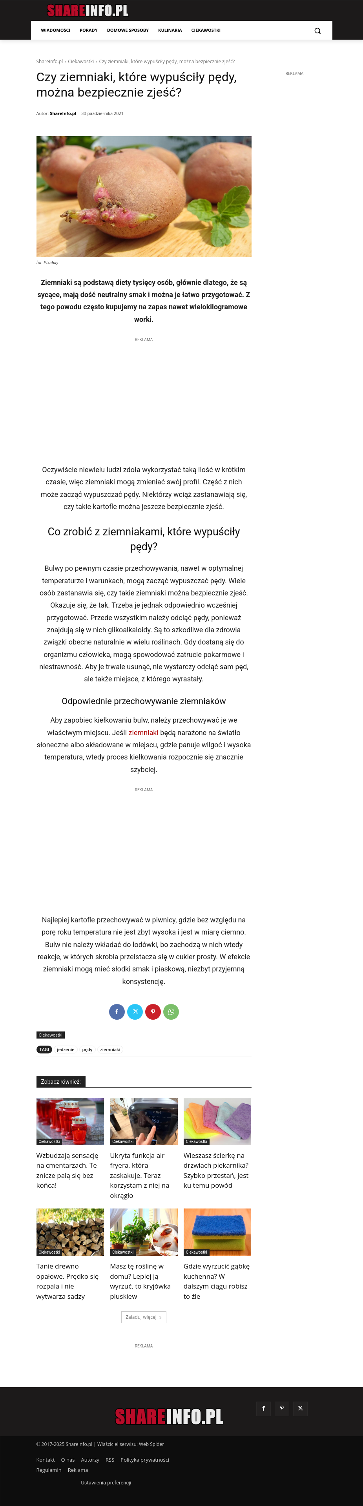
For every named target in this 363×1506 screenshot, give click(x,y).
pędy (87, 1049)
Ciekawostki (81, 61)
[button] (317, 30)
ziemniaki (144, 732)
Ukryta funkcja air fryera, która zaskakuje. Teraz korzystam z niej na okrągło (140, 1175)
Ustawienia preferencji (106, 1483)
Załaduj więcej (144, 1317)
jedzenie (65, 1049)
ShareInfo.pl (49, 61)
